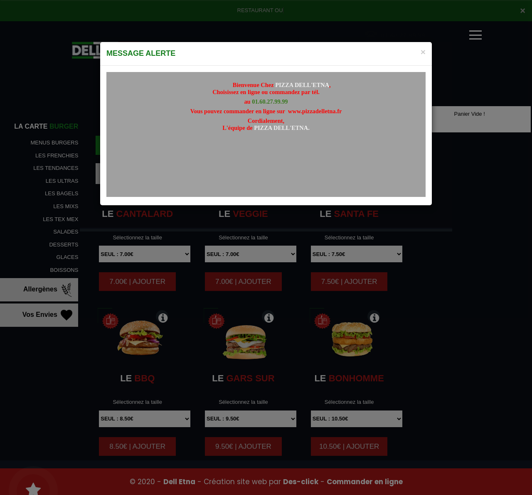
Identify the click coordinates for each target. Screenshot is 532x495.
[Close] (423, 51)
